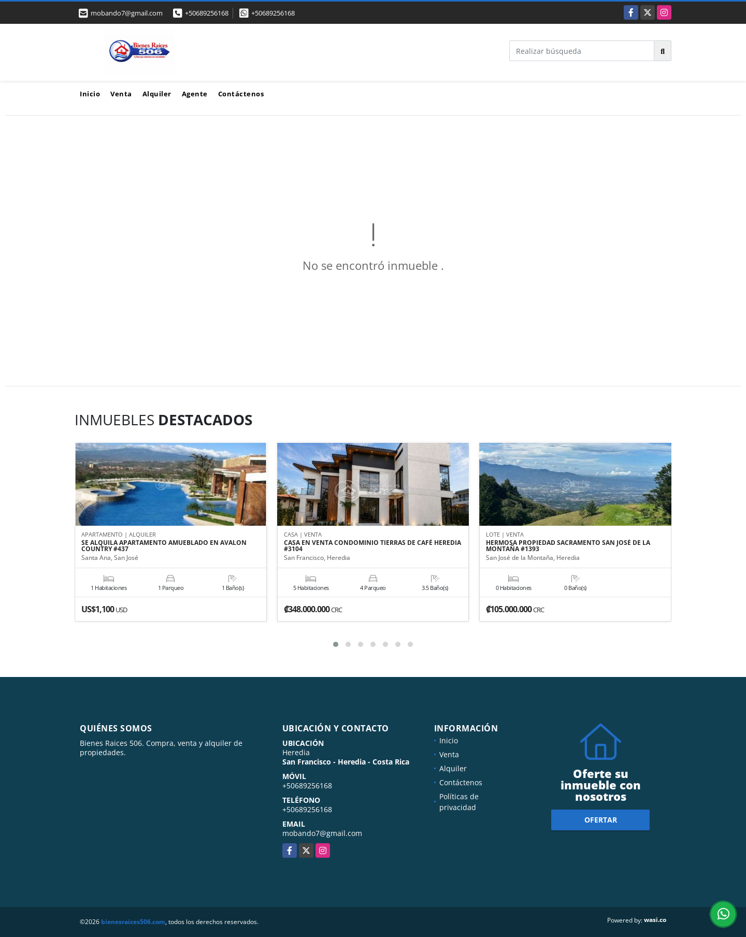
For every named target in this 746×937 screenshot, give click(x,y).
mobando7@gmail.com (322, 833)
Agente (195, 93)
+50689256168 (206, 13)
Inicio (90, 93)
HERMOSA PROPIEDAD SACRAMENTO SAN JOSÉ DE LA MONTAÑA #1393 (568, 546)
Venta (121, 93)
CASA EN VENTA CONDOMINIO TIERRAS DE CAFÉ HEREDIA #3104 (372, 546)
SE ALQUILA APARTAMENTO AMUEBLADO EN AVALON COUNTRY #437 (164, 546)
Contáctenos (241, 93)
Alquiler (156, 93)
